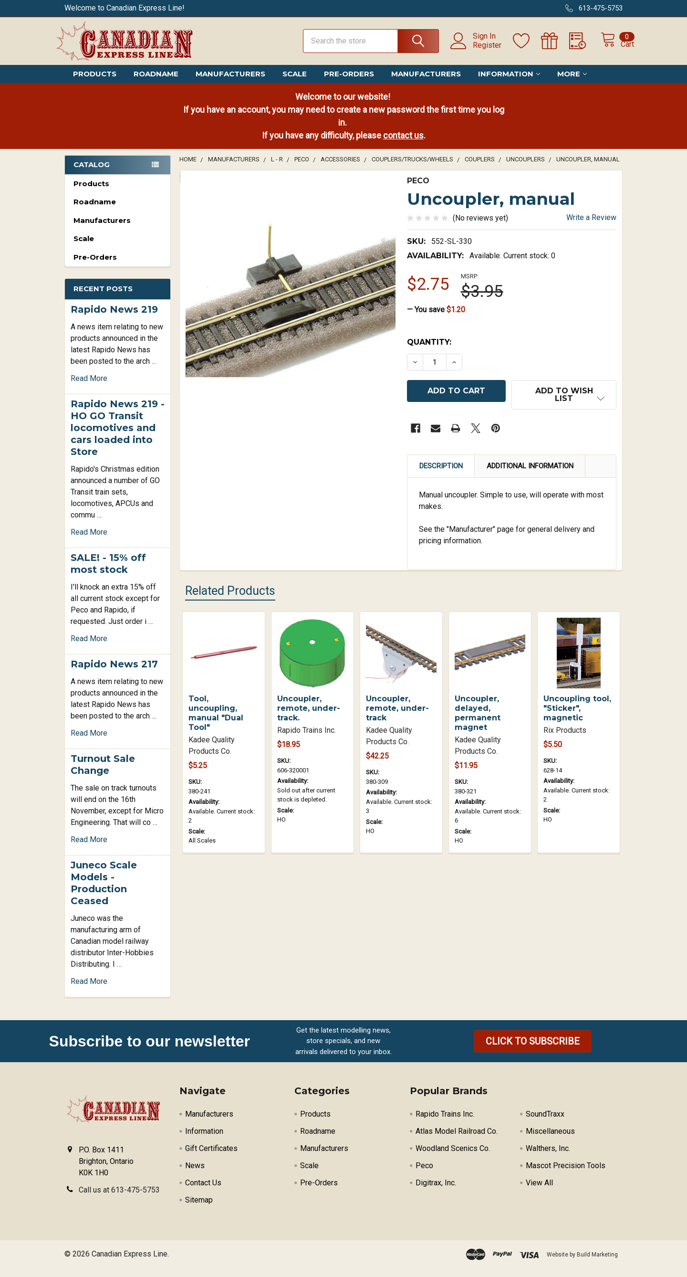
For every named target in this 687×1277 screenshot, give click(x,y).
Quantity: (429, 350)
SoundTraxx (545, 1122)
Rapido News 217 (114, 672)
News (195, 1174)
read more (89, 386)
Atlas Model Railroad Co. (457, 1139)
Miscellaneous (550, 1139)
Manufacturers (230, 82)
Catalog (91, 173)
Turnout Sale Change (103, 773)
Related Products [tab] (230, 595)
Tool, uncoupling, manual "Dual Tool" (215, 717)
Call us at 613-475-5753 (119, 1198)
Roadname (156, 82)
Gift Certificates (211, 1156)
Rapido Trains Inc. (445, 1122)
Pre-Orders (349, 82)
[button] (533, 1050)
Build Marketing (597, 1263)
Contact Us (203, 1191)
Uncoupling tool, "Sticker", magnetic (577, 712)
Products (94, 82)
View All (539, 1191)
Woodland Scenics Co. (453, 1156)
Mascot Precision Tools (565, 1174)
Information (509, 82)
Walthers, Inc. (548, 1156)
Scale (294, 82)
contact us (403, 144)
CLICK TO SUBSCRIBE (533, 1049)
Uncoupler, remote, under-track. (308, 712)
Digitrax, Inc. (436, 1191)
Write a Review (591, 226)
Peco (424, 1174)
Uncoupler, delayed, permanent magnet (477, 717)
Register (476, 50)
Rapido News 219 (114, 318)
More (572, 82)
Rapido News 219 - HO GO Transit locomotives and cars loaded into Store (118, 436)
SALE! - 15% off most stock (108, 572)
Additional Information (530, 470)
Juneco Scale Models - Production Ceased (104, 891)
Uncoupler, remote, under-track (397, 712)
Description (441, 470)
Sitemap (199, 1208)
